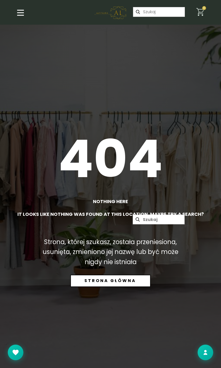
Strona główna (110, 281)
